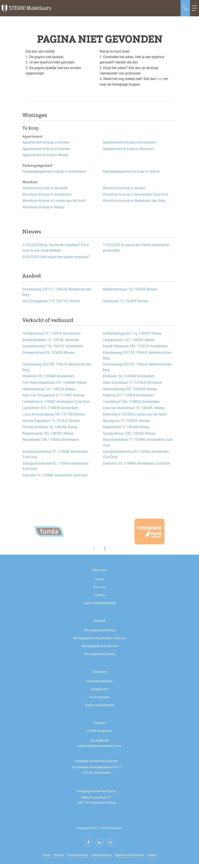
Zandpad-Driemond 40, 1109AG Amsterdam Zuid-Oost (136, 454)
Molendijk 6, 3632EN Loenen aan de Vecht (134, 414)
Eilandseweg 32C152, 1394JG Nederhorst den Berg (137, 355)
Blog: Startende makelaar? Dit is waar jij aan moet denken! (55, 247)
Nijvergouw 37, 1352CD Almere (126, 420)
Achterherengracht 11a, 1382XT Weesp (132, 333)
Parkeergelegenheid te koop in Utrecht (131, 171)
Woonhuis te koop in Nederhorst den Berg (134, 200)
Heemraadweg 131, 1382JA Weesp (48, 389)
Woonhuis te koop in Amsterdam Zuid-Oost (135, 194)
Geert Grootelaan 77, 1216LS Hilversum (132, 382)
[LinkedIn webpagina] (99, 842)
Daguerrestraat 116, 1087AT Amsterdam (52, 346)
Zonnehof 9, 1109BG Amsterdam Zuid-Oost (55, 475)
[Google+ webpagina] (111, 842)
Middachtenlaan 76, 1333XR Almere (130, 289)
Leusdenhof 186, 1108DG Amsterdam (131, 401)
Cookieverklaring (101, 854)
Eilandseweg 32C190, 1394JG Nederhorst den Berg (56, 367)
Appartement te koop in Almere (45, 142)
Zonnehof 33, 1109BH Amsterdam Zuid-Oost (136, 463)
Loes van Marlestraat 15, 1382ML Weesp (133, 407)
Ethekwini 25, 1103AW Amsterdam (48, 376)
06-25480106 (99, 740)
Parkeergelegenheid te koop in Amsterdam (54, 171)
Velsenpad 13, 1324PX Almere (125, 301)
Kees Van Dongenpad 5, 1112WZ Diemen (53, 395)
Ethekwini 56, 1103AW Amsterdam (129, 376)
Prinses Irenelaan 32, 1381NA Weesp (50, 426)
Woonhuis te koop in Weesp (43, 207)
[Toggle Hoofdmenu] (194, 8)
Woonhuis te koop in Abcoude (44, 188)
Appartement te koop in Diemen (46, 148)
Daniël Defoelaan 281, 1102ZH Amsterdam (135, 346)
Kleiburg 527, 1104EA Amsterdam (128, 395)
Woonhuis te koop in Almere (124, 188)
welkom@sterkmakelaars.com (99, 745)
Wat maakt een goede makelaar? (56, 256)
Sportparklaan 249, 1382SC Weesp (129, 433)
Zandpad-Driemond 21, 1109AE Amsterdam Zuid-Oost (55, 454)
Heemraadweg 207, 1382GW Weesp (130, 389)
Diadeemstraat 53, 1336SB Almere (48, 352)
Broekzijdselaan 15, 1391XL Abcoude (50, 339)
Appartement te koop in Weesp (45, 155)
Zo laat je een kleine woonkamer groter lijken (136, 247)
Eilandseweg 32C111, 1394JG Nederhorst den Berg (56, 292)
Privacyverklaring (77, 854)
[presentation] (94, 548)
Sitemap (58, 854)
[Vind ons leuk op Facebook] (88, 842)
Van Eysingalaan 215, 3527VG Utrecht (51, 301)
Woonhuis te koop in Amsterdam (47, 194)
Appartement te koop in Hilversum (128, 148)
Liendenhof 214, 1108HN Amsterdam (50, 407)
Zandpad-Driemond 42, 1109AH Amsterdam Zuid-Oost (55, 466)
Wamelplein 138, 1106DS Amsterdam (50, 439)
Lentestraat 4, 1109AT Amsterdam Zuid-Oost (56, 401)
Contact (151, 854)
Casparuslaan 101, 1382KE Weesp (129, 339)
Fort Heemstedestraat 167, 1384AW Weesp (54, 382)
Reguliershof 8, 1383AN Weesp (126, 426)
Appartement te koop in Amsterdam (129, 142)
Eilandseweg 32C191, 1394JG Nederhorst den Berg (137, 367)
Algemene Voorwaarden (129, 854)
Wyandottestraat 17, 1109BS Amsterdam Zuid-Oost (138, 442)
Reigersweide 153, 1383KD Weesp (48, 433)
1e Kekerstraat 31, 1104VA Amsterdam (51, 333)
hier (159, 78)
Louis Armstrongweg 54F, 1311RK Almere (53, 414)
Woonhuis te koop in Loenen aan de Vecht (54, 200)
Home (46, 854)
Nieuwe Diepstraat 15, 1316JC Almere (50, 420)
